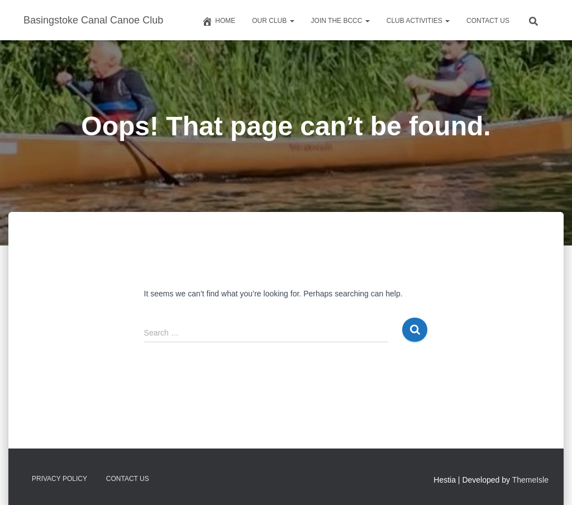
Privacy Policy (59, 479)
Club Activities (418, 21)
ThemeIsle (530, 479)
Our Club (273, 21)
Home (218, 21)
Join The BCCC (340, 21)
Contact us (487, 21)
